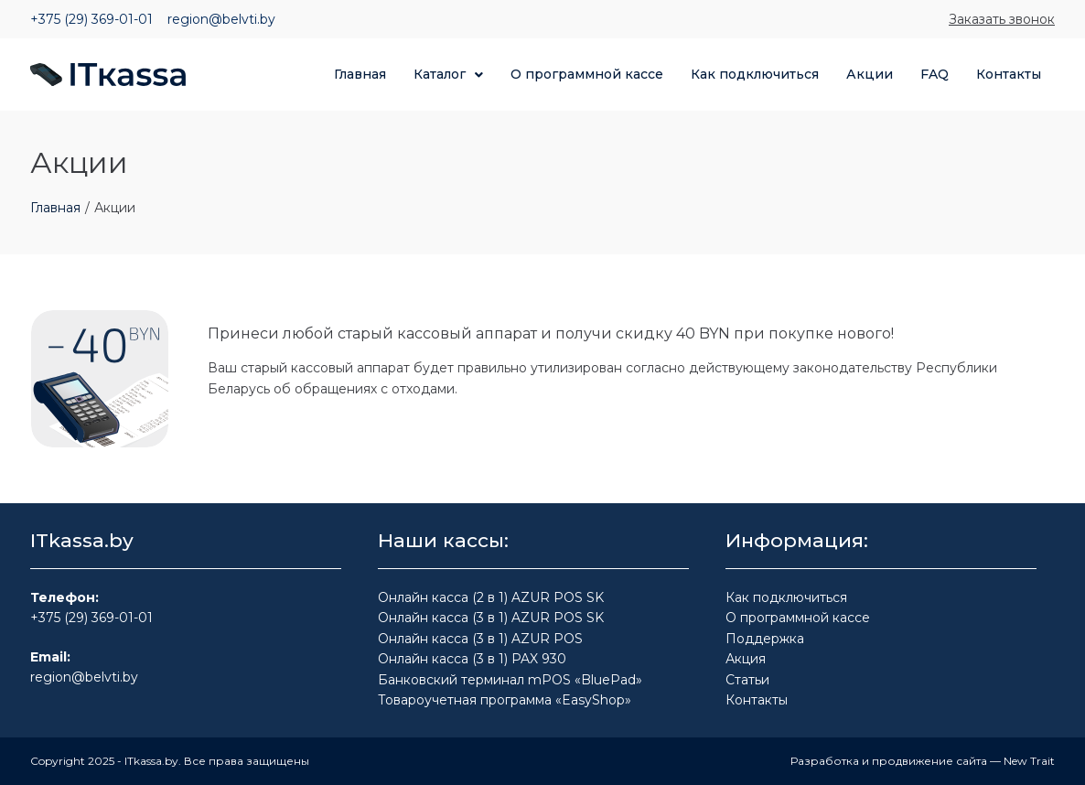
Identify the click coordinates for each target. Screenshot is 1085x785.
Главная (55, 207)
